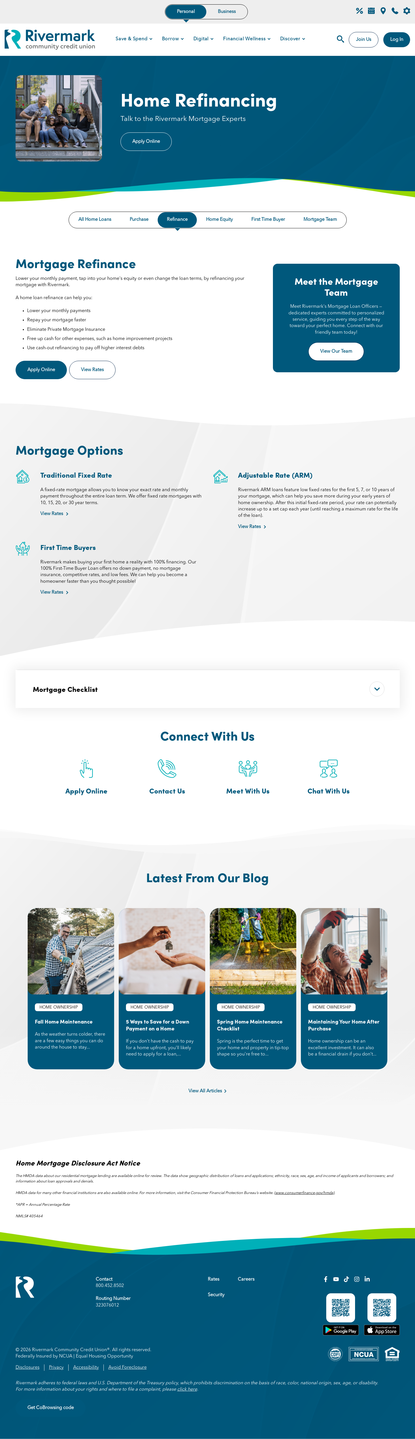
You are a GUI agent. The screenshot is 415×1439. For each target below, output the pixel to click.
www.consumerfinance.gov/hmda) (304, 1193)
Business (227, 12)
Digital (201, 39)
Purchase (139, 219)
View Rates (98, 369)
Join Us (363, 39)
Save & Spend (132, 39)
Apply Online (146, 141)
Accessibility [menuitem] (86, 1367)
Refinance (177, 219)
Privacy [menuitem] (56, 1367)
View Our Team (336, 351)
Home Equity (219, 219)
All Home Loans (94, 219)
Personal (186, 12)
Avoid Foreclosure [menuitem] (127, 1367)
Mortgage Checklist (209, 688)
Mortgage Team (320, 219)
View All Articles (207, 1091)
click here (187, 1389)
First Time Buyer (268, 219)
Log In (396, 39)
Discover (290, 39)
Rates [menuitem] (213, 1279)
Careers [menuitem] (246, 1279)
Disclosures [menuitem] (27, 1367)
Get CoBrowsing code (50, 1408)
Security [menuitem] (216, 1295)
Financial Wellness (244, 39)
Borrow (170, 39)
